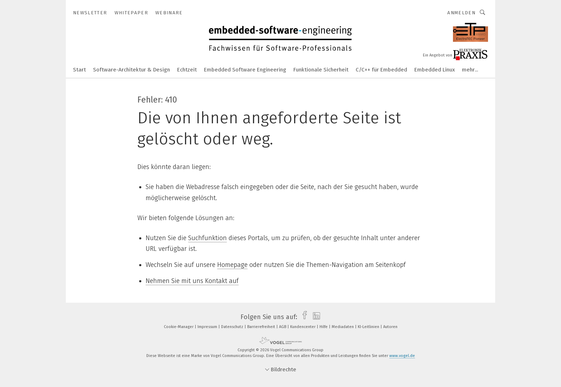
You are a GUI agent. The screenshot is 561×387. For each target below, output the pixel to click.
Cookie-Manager (179, 326)
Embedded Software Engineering (245, 69)
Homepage (232, 265)
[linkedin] (314, 317)
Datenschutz (232, 326)
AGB (283, 326)
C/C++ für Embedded (381, 69)
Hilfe (324, 326)
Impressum (207, 326)
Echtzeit (187, 69)
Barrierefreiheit (261, 326)
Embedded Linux (434, 69)
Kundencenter (303, 326)
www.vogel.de (402, 355)
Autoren (390, 326)
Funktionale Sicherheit (320, 69)
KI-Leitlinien (369, 326)
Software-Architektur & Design (131, 69)
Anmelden (461, 13)
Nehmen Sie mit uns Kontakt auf (192, 281)
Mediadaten (343, 326)
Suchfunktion (207, 238)
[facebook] (303, 317)
